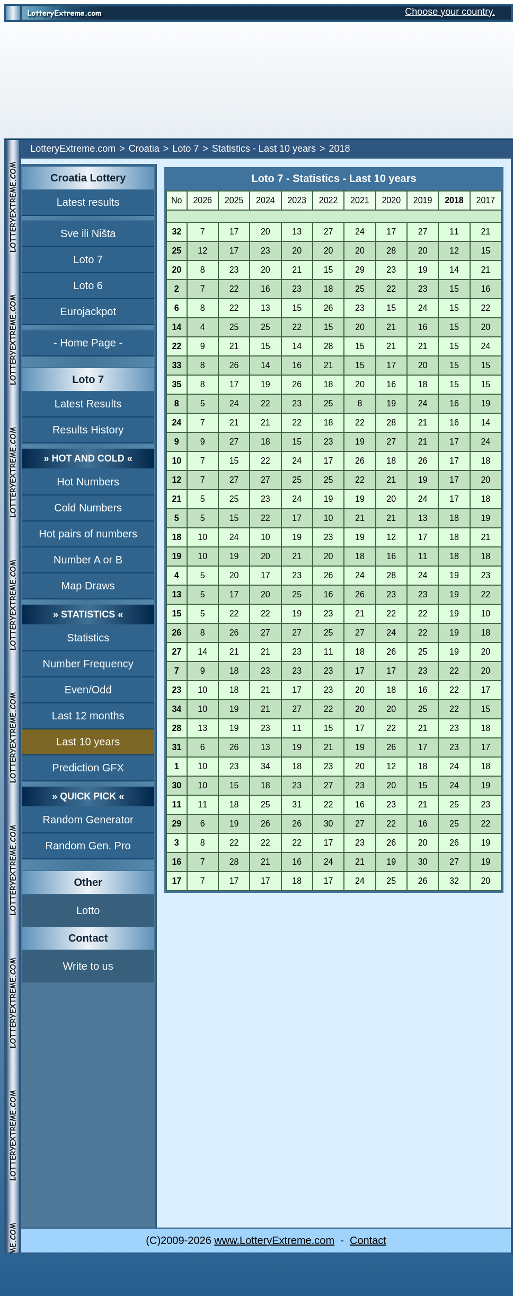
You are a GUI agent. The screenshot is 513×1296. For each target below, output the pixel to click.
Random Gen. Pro (88, 845)
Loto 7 (185, 148)
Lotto (88, 910)
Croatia (144, 148)
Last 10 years (88, 741)
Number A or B (88, 560)
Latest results (88, 202)
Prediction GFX (88, 767)
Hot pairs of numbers (88, 534)
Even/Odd (88, 689)
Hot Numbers (88, 482)
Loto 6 (88, 285)
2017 (486, 200)
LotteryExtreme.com (73, 148)
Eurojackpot (88, 311)
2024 (265, 200)
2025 (234, 200)
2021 (359, 200)
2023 (296, 200)
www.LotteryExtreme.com (274, 1240)
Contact (368, 1240)
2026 (202, 200)
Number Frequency (88, 663)
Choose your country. (450, 11)
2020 (391, 200)
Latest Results (88, 404)
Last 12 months (88, 715)
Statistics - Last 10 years (264, 148)
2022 (328, 200)
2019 (422, 200)
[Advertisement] (256, 80)
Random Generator (88, 819)
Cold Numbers (88, 508)
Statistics (88, 637)
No (176, 200)
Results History (87, 430)
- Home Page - (88, 343)
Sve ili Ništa (88, 233)
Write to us (88, 966)
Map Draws (88, 586)
